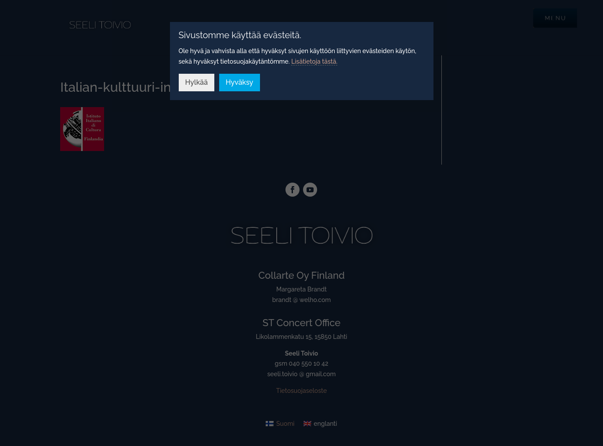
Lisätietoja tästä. (314, 61)
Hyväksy (239, 82)
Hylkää (196, 82)
